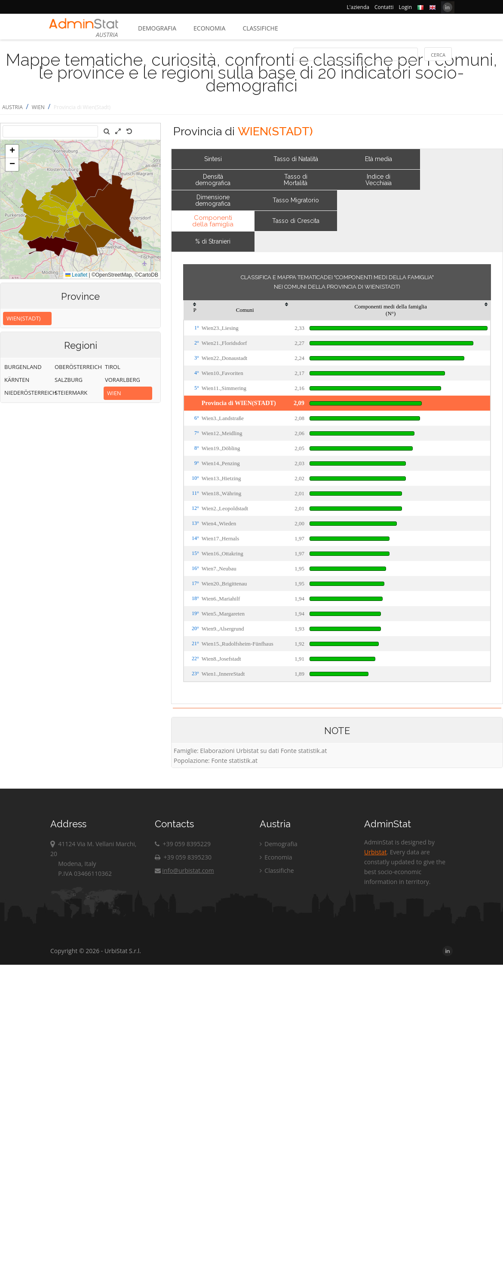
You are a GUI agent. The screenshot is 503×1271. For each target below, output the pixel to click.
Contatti (384, 7)
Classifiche (260, 28)
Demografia (157, 28)
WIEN (38, 107)
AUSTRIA (12, 107)
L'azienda (358, 7)
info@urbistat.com (184, 870)
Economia (209, 28)
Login (405, 7)
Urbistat (375, 852)
